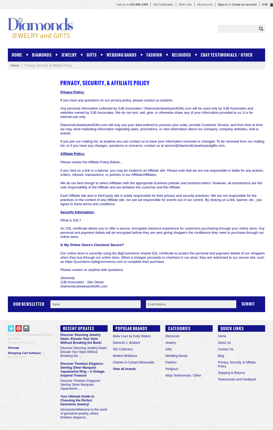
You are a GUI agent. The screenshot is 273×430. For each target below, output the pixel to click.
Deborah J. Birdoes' (126, 343)
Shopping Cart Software (24, 353)
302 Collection (123, 349)
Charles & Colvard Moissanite (133, 362)
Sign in (223, 4)
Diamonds (42, 55)
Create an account (244, 4)
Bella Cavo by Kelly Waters (132, 336)
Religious (181, 55)
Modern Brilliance (125, 356)
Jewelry (69, 55)
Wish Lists (185, 4)
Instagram (26, 328)
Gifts (92, 55)
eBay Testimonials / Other (227, 55)
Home (14, 65)
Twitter (11, 328)
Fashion (154, 55)
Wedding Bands (122, 55)
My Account (204, 4)
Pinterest (18, 328)
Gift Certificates (163, 4)
